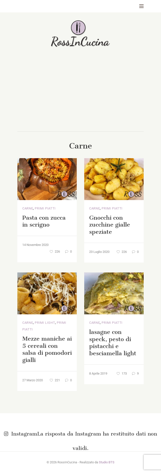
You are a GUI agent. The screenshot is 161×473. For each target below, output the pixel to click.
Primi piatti (45, 208)
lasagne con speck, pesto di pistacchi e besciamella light (112, 342)
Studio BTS (106, 462)
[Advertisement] (80, 94)
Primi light (45, 323)
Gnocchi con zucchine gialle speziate (109, 224)
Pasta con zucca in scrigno (44, 221)
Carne (27, 208)
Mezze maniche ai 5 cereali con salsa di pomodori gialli (47, 349)
